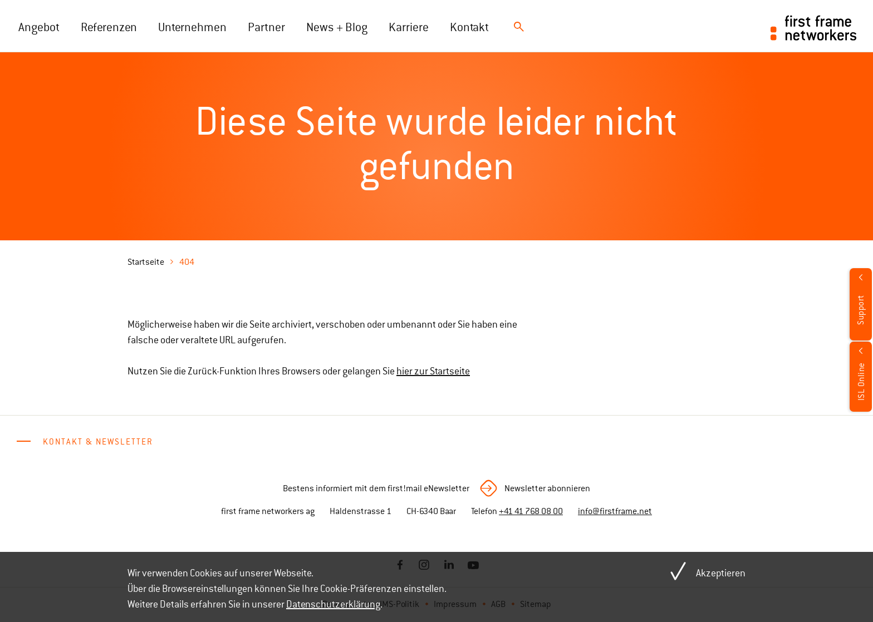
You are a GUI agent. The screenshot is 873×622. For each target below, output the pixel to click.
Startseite (145, 262)
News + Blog (336, 27)
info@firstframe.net (615, 511)
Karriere (409, 27)
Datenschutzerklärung (333, 604)
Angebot (39, 27)
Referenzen (109, 27)
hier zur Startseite (433, 371)
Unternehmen (192, 27)
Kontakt (469, 27)
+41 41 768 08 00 (531, 511)
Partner (266, 27)
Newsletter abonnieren (547, 488)
